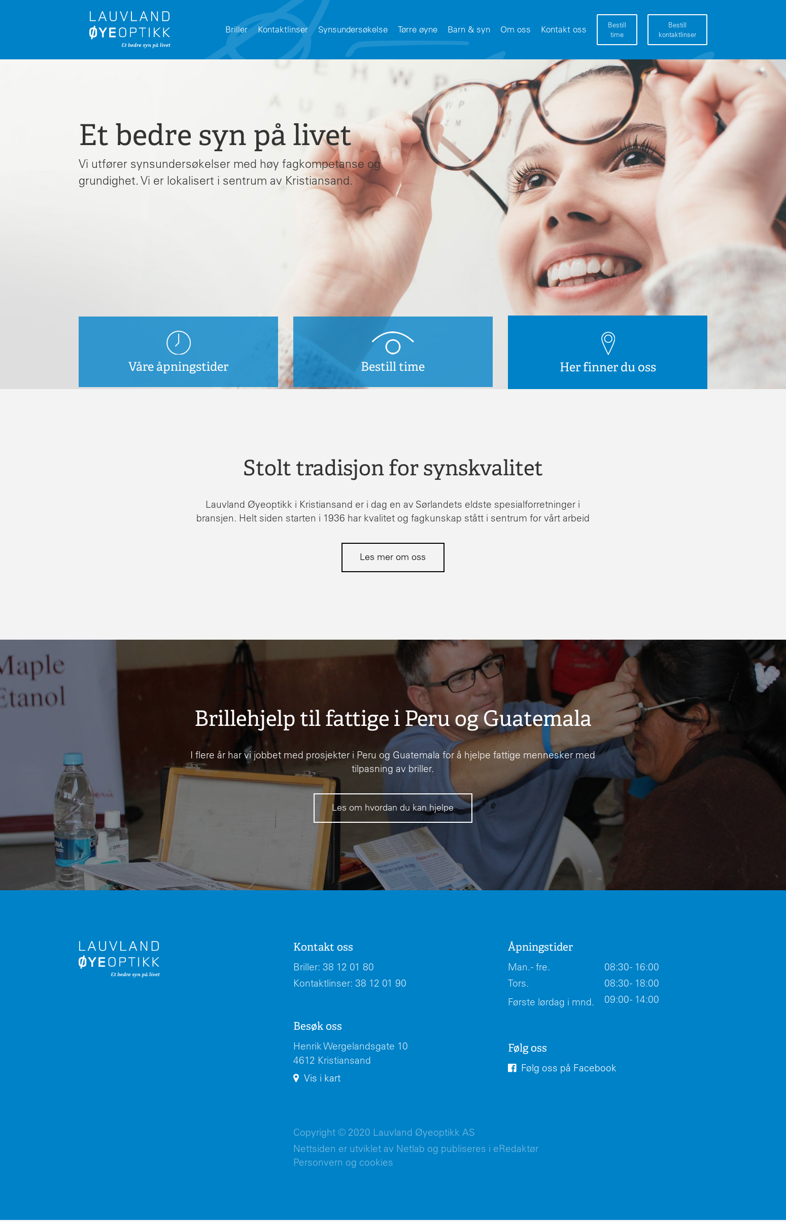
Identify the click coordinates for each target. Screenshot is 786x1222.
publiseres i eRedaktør (489, 1150)
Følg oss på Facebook (569, 1069)
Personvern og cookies (343, 1164)
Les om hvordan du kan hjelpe (393, 808)
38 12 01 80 (348, 969)
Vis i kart (322, 1080)
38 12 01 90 (380, 985)
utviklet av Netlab (387, 1150)
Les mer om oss (392, 557)
